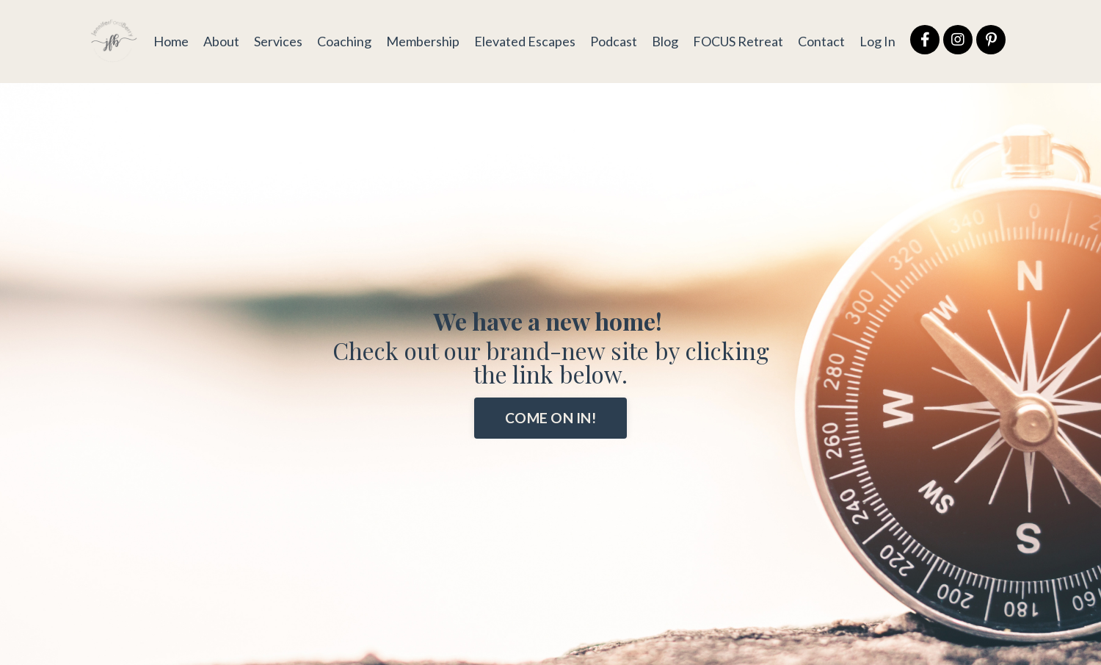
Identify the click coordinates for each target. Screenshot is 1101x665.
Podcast (613, 41)
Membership (422, 41)
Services (278, 41)
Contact (821, 41)
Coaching (344, 41)
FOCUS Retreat (738, 41)
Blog (665, 41)
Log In (877, 41)
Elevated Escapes (524, 41)
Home (171, 41)
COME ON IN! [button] (550, 417)
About (221, 41)
